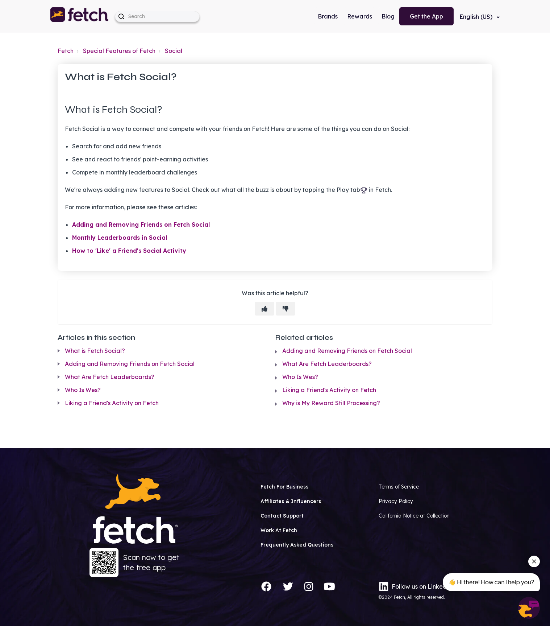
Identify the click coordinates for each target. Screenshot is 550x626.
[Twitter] (288, 586)
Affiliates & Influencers (291, 501)
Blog (388, 16)
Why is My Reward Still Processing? (331, 403)
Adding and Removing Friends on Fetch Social (141, 224)
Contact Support (282, 515)
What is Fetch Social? (95, 350)
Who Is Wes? (83, 390)
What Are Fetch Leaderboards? (109, 376)
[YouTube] (329, 586)
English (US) (476, 16)
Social (173, 50)
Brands (328, 16)
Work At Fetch (279, 530)
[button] (79, 16)
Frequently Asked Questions (297, 544)
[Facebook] (266, 586)
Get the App (426, 16)
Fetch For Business (284, 486)
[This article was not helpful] (285, 309)
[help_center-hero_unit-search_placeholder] (157, 16)
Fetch (66, 50)
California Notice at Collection (414, 515)
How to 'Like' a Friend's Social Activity (129, 250)
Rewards (359, 16)
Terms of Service (399, 486)
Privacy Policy (396, 501)
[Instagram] (308, 586)
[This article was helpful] (264, 309)
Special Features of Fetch (119, 50)
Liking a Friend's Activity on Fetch (112, 403)
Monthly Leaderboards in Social (119, 237)
